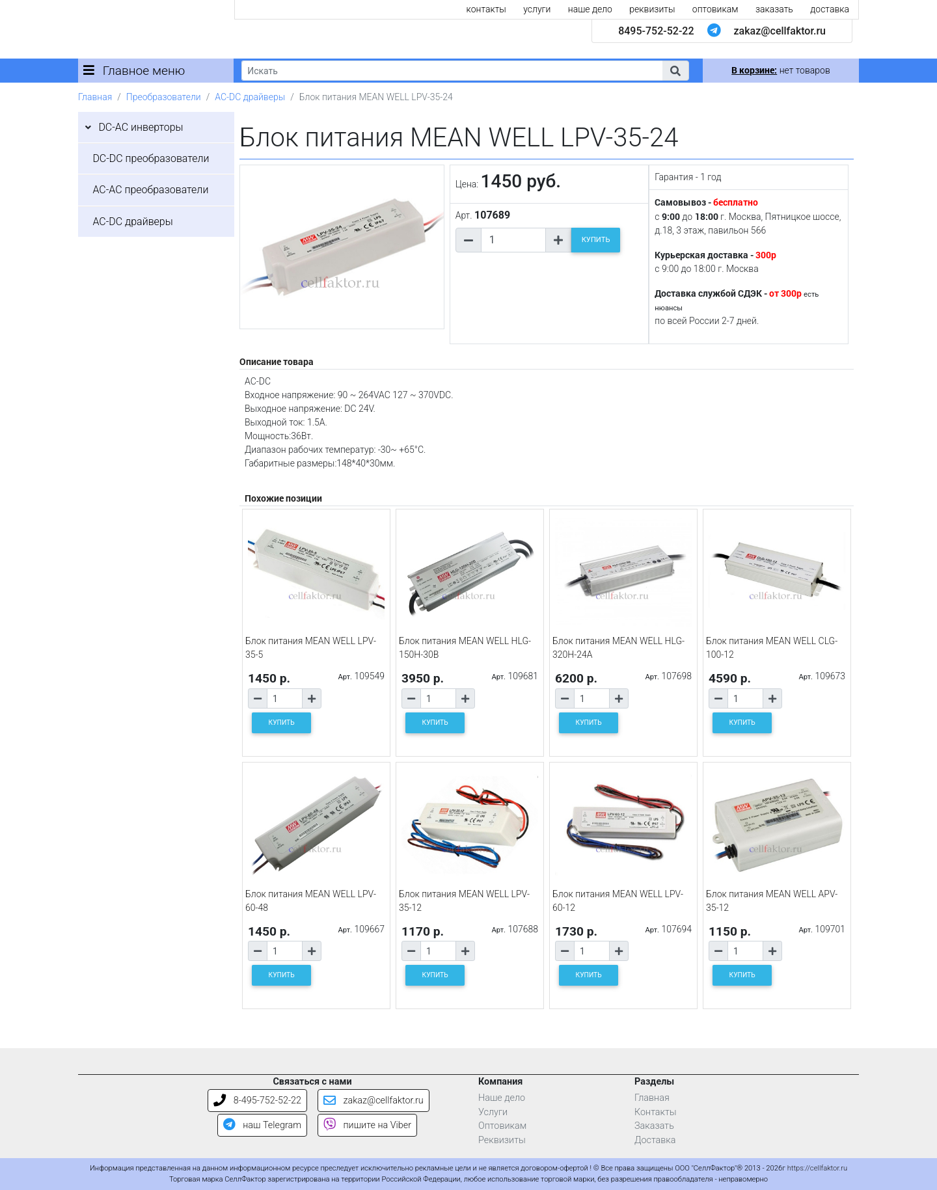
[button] (675, 71)
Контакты (655, 1112)
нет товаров (780, 70)
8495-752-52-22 (656, 31)
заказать (774, 9)
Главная (95, 97)
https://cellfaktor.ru (817, 1168)
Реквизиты (502, 1140)
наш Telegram (262, 1125)
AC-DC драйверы (250, 97)
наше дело (590, 9)
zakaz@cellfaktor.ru (779, 31)
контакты (486, 9)
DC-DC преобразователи (150, 158)
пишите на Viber (367, 1125)
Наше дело (501, 1097)
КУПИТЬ (596, 240)
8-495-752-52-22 (257, 1100)
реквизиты (652, 9)
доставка (829, 9)
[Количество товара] (513, 240)
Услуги (493, 1112)
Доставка (655, 1140)
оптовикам (715, 9)
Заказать (654, 1125)
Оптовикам (502, 1125)
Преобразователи (163, 97)
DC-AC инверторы (140, 127)
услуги (536, 9)
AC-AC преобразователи (150, 189)
